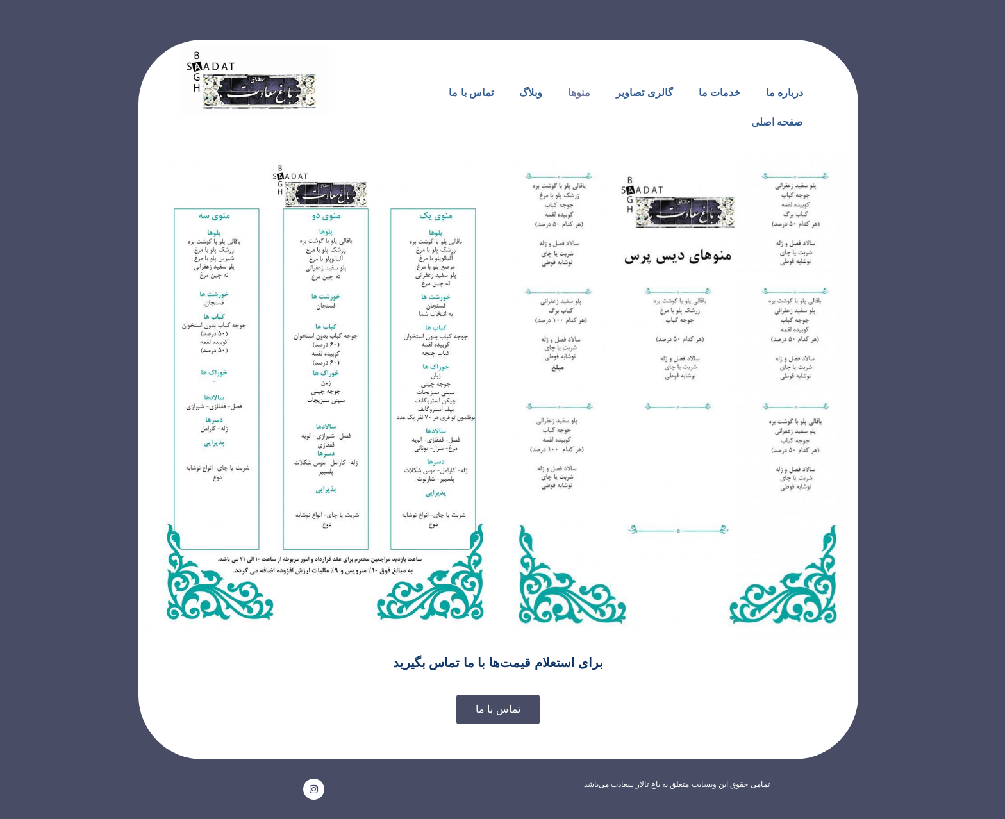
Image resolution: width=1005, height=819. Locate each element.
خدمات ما (719, 92)
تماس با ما (471, 92)
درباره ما (784, 92)
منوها (579, 92)
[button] (498, 709)
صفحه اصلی (777, 122)
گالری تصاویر (644, 92)
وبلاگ (530, 92)
